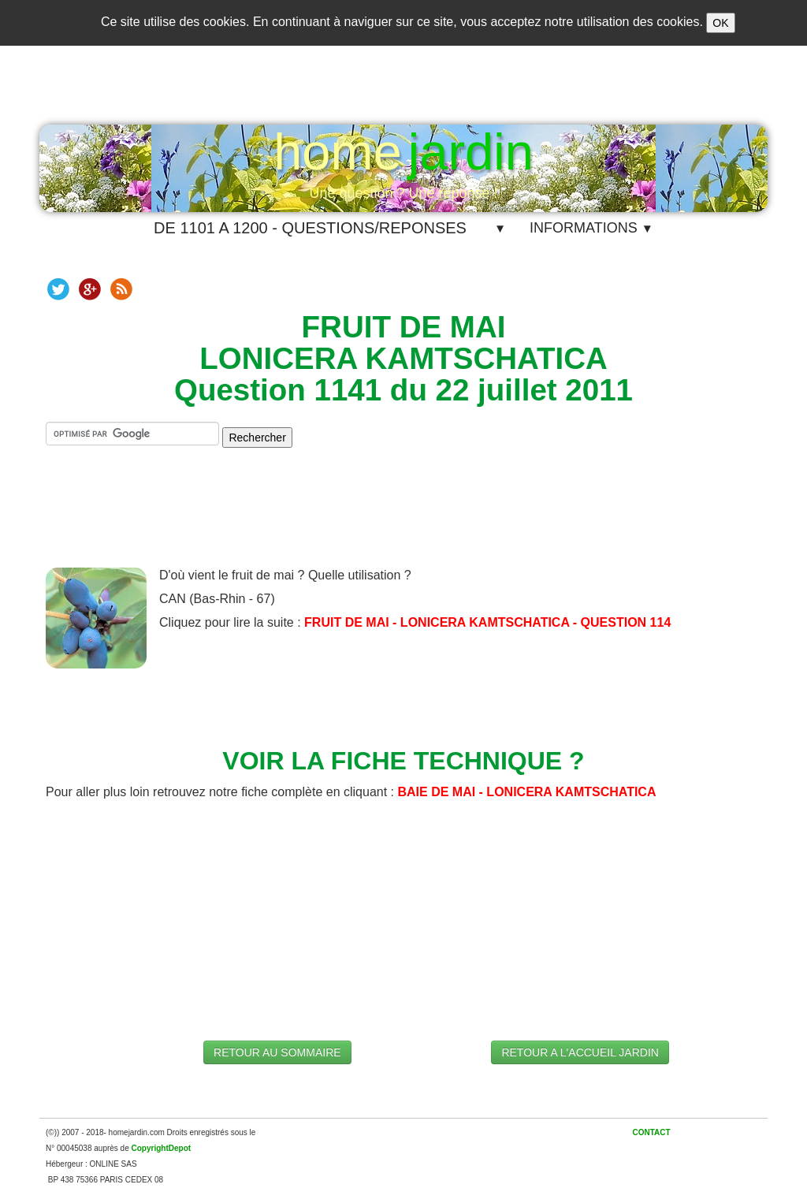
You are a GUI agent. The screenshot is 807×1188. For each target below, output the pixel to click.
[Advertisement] (403, 520)
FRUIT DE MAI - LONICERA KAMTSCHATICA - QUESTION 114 (487, 622)
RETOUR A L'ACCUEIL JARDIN (580, 1052)
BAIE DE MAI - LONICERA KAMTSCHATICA (526, 792)
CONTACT (651, 1132)
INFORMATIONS (591, 228)
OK (720, 23)
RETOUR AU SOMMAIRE (277, 1052)
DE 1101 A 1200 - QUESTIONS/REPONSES (310, 227)
